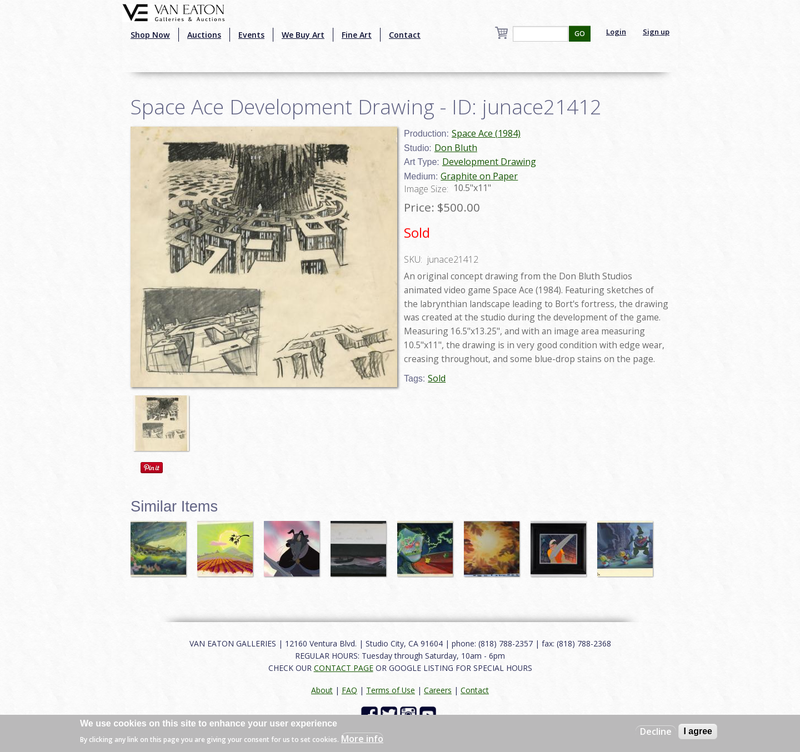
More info (362, 739)
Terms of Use (390, 690)
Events (251, 34)
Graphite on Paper (479, 176)
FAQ (349, 690)
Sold (437, 378)
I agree (697, 731)
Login (616, 32)
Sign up (656, 32)
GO (579, 33)
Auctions (204, 34)
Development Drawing (489, 162)
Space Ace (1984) (486, 133)
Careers (438, 690)
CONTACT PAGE (343, 668)
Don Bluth (455, 148)
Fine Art (357, 34)
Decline (656, 731)
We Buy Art (303, 34)
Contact (405, 34)
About (322, 690)
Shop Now (150, 34)
